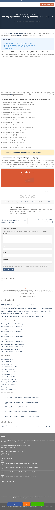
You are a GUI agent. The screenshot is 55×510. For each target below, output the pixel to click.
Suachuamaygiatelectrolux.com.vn (14, 451)
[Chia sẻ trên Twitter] (26, 196)
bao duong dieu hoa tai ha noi (19, 426)
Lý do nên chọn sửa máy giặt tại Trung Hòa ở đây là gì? (16, 46)
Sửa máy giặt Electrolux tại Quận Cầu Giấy (12, 324)
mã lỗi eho (5, 305)
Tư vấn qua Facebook (15, 504)
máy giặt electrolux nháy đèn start (18, 316)
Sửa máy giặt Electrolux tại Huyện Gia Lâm (12, 346)
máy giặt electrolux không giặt (31, 314)
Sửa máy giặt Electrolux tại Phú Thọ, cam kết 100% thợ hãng (21, 411)
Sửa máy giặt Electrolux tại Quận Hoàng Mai (12, 329)
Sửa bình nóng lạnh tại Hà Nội (9, 366)
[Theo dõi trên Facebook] (2, 454)
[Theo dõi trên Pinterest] (13, 454)
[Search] (38, 4)
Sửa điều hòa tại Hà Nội (7, 361)
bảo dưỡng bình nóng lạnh (35, 316)
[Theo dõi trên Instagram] (5, 454)
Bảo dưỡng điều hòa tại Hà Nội (9, 384)
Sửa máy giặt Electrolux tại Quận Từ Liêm (11, 341)
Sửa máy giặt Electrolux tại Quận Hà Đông (12, 331)
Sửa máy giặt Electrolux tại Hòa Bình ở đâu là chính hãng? (20, 406)
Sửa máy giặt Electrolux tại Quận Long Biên (12, 339)
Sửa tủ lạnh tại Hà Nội (7, 364)
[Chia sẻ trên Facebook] (23, 196)
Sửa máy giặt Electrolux (23, 14)
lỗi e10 (36, 308)
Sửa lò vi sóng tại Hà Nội (7, 369)
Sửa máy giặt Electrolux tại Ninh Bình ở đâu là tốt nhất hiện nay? (21, 402)
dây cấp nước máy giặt (26, 308)
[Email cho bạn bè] (29, 196)
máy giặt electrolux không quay (39, 311)
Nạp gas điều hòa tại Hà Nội (8, 389)
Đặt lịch (26, 504)
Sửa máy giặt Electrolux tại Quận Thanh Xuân (12, 334)
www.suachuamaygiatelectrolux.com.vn (12, 94)
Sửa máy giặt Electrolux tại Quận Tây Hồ (11, 326)
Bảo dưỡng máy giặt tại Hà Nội (9, 381)
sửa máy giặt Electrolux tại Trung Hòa (15, 33)
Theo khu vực (35, 14)
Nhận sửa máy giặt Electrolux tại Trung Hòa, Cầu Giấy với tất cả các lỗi (20, 45)
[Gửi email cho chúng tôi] (10, 454)
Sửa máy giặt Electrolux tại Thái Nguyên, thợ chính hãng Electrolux (22, 416)
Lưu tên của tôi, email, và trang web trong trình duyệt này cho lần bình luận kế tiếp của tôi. (27, 266)
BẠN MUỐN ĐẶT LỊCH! (11, 48)
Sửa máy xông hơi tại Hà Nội (8, 379)
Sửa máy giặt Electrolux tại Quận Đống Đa (12, 336)
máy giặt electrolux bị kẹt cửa (25, 305)
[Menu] (2, 4)
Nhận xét (7, 403)
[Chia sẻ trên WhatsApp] (21, 196)
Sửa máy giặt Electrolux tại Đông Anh (10, 349)
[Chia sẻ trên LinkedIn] (34, 196)
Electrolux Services (35, 21)
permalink (48, 201)
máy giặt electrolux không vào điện (17, 311)
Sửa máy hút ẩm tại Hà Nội (8, 376)
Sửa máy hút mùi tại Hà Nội (8, 371)
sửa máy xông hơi (47, 426)
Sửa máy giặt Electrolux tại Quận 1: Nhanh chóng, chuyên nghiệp (22, 397)
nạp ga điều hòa (5, 426)
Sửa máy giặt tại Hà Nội (7, 359)
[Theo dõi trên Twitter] (7, 454)
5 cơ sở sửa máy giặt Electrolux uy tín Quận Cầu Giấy (26, 152)
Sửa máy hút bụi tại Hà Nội (8, 374)
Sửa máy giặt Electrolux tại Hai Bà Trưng (11, 351)
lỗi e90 (13, 305)
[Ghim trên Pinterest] (31, 196)
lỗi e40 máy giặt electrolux (42, 305)
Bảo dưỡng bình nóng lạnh (8, 386)
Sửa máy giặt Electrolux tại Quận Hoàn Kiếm (12, 344)
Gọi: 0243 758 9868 (37, 504)
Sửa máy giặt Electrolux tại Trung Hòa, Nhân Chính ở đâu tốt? (17, 43)
